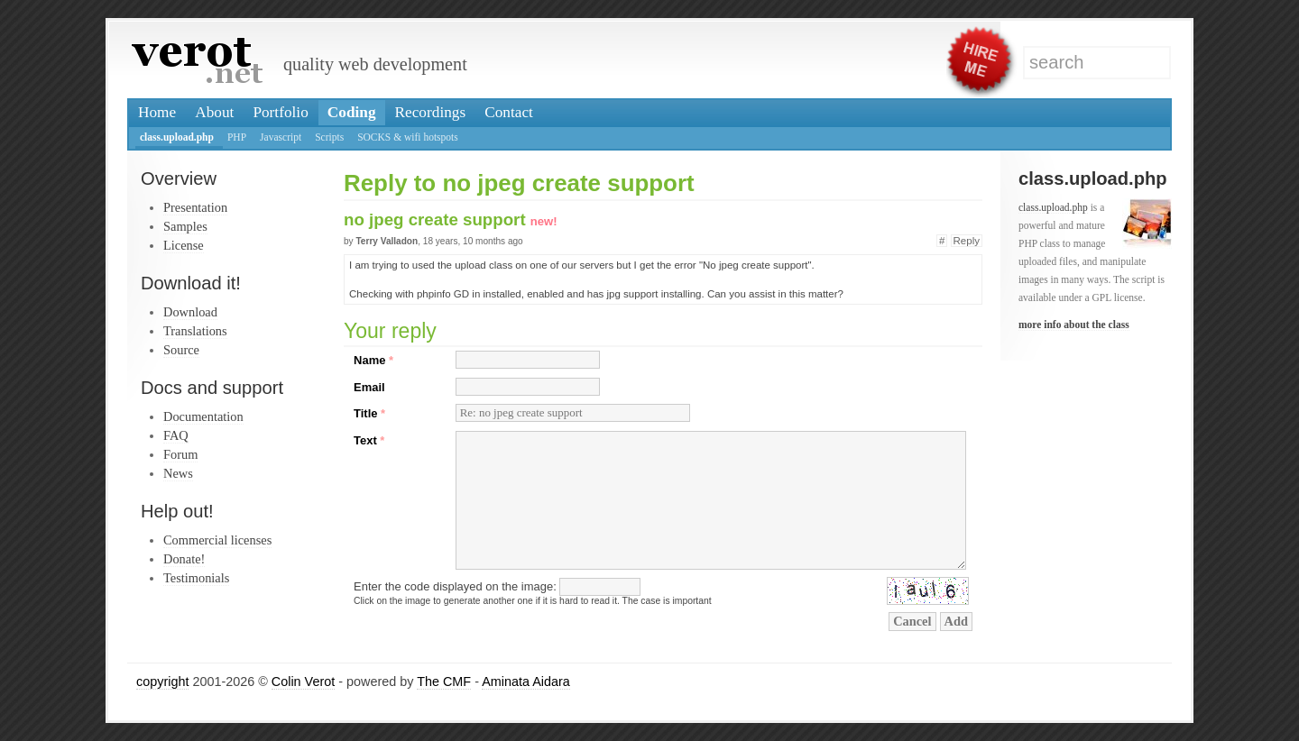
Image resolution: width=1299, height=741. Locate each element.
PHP (236, 137)
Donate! (184, 559)
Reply (967, 240)
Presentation (195, 207)
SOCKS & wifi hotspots (407, 137)
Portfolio (280, 112)
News (178, 473)
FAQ (176, 435)
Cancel (912, 621)
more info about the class (1073, 324)
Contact (508, 112)
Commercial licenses (217, 540)
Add (956, 621)
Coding (351, 112)
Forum (180, 454)
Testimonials (196, 578)
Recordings (430, 112)
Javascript (280, 137)
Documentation (203, 416)
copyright (162, 681)
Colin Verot (303, 681)
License (183, 245)
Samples (185, 226)
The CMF (444, 681)
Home (157, 112)
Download (190, 312)
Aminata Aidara (526, 681)
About (214, 112)
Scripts (329, 137)
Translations (195, 331)
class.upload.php (177, 137)
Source (181, 350)
